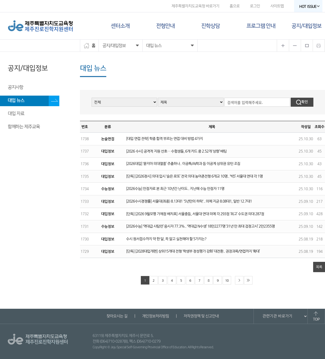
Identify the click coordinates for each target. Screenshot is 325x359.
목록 (319, 267)
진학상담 (210, 26)
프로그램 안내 (260, 26)
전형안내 (165, 26)
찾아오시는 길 (116, 316)
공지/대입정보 (306, 26)
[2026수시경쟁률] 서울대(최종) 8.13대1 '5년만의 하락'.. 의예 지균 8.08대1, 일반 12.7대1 (189, 201)
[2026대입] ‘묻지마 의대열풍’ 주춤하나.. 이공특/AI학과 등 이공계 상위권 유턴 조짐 (183, 163)
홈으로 (235, 6)
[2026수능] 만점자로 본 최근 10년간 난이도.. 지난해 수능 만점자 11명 (175, 188)
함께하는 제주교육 (24, 126)
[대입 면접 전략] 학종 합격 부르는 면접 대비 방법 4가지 (164, 138)
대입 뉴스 (16, 100)
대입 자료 (16, 113)
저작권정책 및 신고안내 (200, 316)
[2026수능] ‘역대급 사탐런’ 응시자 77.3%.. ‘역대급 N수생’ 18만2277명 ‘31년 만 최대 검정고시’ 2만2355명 (200, 226)
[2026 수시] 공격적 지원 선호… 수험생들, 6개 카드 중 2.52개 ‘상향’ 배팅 (176, 151)
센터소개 (120, 26)
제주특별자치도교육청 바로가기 (195, 6)
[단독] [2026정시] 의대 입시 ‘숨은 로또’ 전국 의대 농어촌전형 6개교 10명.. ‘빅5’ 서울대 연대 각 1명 (194, 176)
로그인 (255, 6)
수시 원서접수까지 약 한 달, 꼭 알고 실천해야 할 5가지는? (166, 239)
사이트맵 (277, 6)
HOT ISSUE (309, 6)
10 (227, 280)
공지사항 (15, 87)
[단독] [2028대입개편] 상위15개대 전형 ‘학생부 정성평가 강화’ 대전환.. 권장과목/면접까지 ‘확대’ (193, 251)
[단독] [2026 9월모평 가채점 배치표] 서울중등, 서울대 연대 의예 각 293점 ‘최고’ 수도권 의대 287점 (195, 214)
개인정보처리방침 (155, 316)
